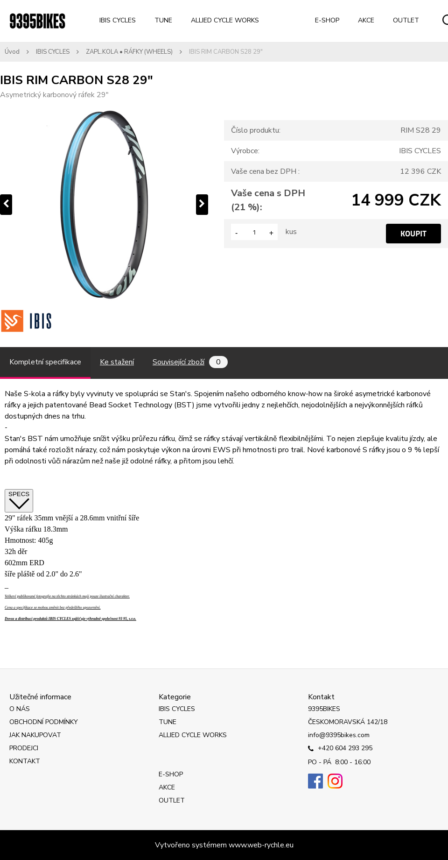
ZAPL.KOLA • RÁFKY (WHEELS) (129, 52)
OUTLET (406, 20)
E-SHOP (327, 20)
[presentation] (6, 204)
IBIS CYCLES (117, 20)
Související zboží (190, 362)
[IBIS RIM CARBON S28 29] (26, 321)
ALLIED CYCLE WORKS (225, 20)
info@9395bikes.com (339, 735)
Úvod (12, 52)
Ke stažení (117, 362)
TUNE (163, 20)
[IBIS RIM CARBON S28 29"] (104, 204)
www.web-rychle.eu (261, 845)
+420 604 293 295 (340, 749)
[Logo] (37, 21)
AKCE (366, 20)
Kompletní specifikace (45, 362)
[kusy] (254, 232)
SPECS (18, 500)
